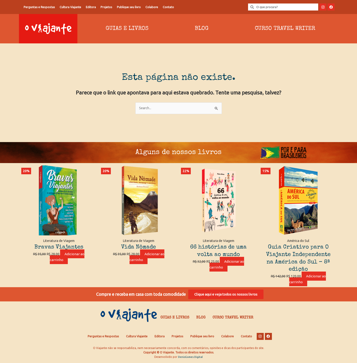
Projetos (106, 7)
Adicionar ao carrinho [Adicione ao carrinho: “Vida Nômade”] (147, 257)
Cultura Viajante (70, 7)
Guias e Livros (127, 28)
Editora (91, 7)
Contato (168, 7)
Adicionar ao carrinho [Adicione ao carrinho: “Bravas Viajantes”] (67, 257)
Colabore (151, 7)
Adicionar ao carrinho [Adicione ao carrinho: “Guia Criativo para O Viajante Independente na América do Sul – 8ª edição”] (307, 279)
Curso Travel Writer (285, 28)
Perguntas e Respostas (39, 7)
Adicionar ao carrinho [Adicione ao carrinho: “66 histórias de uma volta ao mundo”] (226, 264)
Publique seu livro (129, 7)
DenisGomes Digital (190, 358)
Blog (202, 28)
